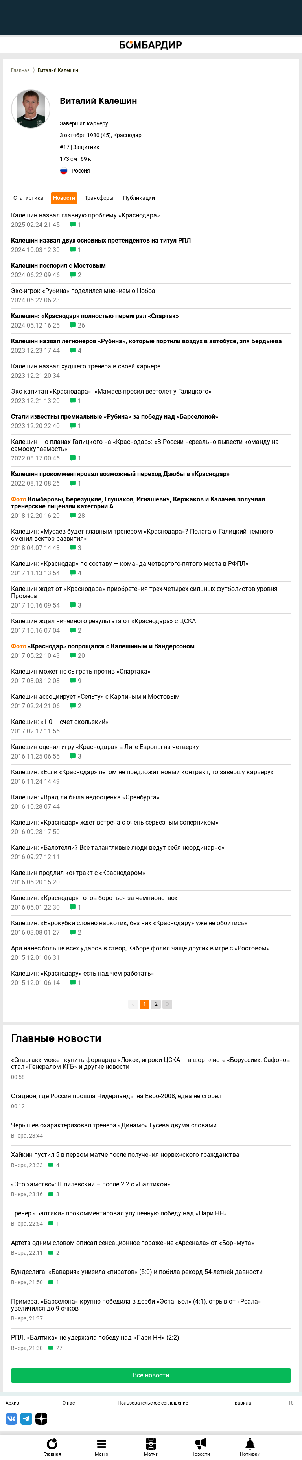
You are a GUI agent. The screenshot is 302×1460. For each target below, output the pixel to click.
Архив (12, 1403)
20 (81, 655)
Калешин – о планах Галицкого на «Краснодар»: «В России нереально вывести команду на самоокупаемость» (145, 445)
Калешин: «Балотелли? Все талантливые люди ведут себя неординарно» (118, 847)
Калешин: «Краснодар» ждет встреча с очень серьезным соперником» (115, 822)
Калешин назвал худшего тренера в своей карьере (85, 366)
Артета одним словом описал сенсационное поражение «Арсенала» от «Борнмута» (132, 1242)
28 (81, 515)
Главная (20, 70)
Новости (64, 198)
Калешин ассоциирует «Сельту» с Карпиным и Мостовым (95, 696)
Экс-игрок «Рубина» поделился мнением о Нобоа (83, 291)
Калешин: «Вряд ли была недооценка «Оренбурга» (85, 797)
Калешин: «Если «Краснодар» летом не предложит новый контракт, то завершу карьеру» (142, 772)
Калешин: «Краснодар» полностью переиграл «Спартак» (95, 316)
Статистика (28, 198)
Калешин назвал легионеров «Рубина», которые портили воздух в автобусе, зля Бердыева (146, 341)
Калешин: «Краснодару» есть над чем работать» (82, 973)
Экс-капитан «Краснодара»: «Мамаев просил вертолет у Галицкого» (111, 391)
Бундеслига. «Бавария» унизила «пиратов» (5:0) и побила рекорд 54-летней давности (137, 1272)
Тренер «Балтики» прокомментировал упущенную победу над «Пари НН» (119, 1213)
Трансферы (99, 198)
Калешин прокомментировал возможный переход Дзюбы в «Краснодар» (120, 474)
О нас (69, 1403)
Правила (241, 1403)
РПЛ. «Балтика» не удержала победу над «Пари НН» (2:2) (95, 1337)
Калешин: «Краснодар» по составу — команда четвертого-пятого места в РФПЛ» (130, 563)
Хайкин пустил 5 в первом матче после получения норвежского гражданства (125, 1154)
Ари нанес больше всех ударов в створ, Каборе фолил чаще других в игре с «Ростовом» (140, 948)
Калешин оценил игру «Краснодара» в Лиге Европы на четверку (105, 747)
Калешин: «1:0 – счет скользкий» (60, 721)
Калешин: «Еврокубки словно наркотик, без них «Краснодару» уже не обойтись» (129, 923)
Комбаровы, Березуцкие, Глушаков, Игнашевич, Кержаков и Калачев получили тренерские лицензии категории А (138, 503)
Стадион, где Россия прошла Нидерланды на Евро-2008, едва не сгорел (116, 1096)
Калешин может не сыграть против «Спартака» (81, 671)
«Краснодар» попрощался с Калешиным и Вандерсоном (103, 646)
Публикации (139, 198)
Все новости (151, 1375)
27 (59, 1348)
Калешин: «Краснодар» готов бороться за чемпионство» (94, 898)
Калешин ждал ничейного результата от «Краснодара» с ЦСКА (103, 621)
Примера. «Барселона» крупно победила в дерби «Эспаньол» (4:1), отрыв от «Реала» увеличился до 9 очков (136, 1305)
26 (81, 325)
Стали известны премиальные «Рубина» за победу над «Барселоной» (114, 416)
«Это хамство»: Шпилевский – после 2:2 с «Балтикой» (90, 1184)
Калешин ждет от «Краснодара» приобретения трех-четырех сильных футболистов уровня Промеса (144, 592)
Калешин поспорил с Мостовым (58, 265)
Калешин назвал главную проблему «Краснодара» (85, 215)
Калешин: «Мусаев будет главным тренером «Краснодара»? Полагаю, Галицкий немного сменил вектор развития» (142, 535)
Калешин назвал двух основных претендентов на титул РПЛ (101, 240)
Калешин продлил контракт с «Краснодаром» (78, 872)
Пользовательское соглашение (153, 1403)
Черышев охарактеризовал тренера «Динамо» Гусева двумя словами (114, 1125)
